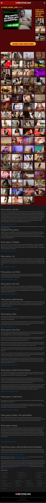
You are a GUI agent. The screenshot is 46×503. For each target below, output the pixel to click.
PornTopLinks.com (29, 483)
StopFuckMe (40, 484)
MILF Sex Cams (18, 486)
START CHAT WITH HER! (23, 44)
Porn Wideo (4, 478)
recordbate (26, 456)
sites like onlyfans (21, 475)
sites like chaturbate (19, 481)
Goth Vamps (40, 486)
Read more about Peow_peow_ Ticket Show (9, 410)
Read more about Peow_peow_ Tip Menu (9, 251)
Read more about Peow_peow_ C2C (8, 266)
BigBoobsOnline (19, 480)
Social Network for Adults (6, 486)
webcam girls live (5, 484)
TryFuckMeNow (29, 481)
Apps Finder (20, 478)
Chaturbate (16, 458)
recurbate (22, 456)
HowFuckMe (4, 480)
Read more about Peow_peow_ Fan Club (9, 294)
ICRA (26, 495)
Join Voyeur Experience (41, 472)
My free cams (26, 458)
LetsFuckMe (28, 480)
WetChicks (18, 483)
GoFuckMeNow (39, 478)
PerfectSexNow (39, 475)
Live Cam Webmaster (41, 483)
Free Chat (9, 364)
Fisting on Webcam (29, 484)
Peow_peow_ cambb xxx (23, 466)
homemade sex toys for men (7, 483)
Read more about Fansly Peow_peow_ (8, 441)
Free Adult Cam (5, 473)
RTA (20, 495)
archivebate (17, 456)
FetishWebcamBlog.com (22, 473)
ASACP (23, 495)
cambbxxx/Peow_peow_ (8, 467)
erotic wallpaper (5, 476)
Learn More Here (5, 472)
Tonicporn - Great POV (22, 476)
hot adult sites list (21, 472)
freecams (38, 476)
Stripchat (20, 458)
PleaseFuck (40, 480)
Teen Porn (4, 475)
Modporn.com (4, 488)
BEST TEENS (39, 473)
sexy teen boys (18, 484)
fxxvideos (4, 481)
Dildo (8, 326)
